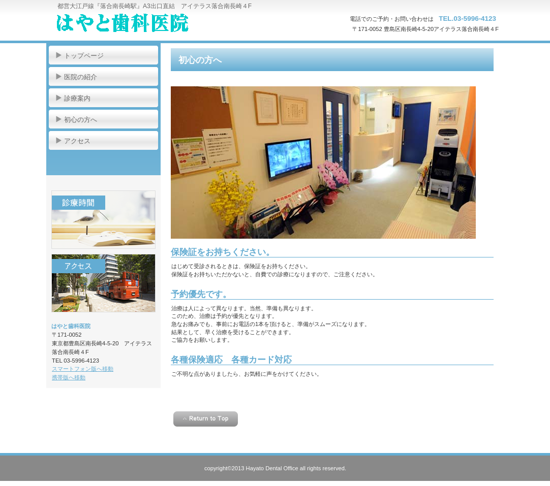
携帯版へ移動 (68, 377)
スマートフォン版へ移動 (82, 369)
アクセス (103, 283)
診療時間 (103, 219)
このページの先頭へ (205, 419)
